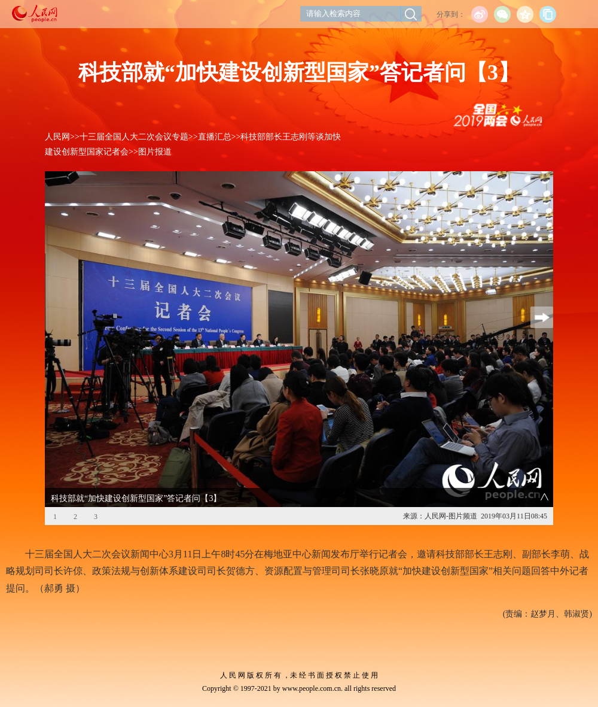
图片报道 (155, 151)
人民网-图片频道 (451, 516)
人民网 (57, 136)
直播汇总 (214, 136)
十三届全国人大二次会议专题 (134, 136)
